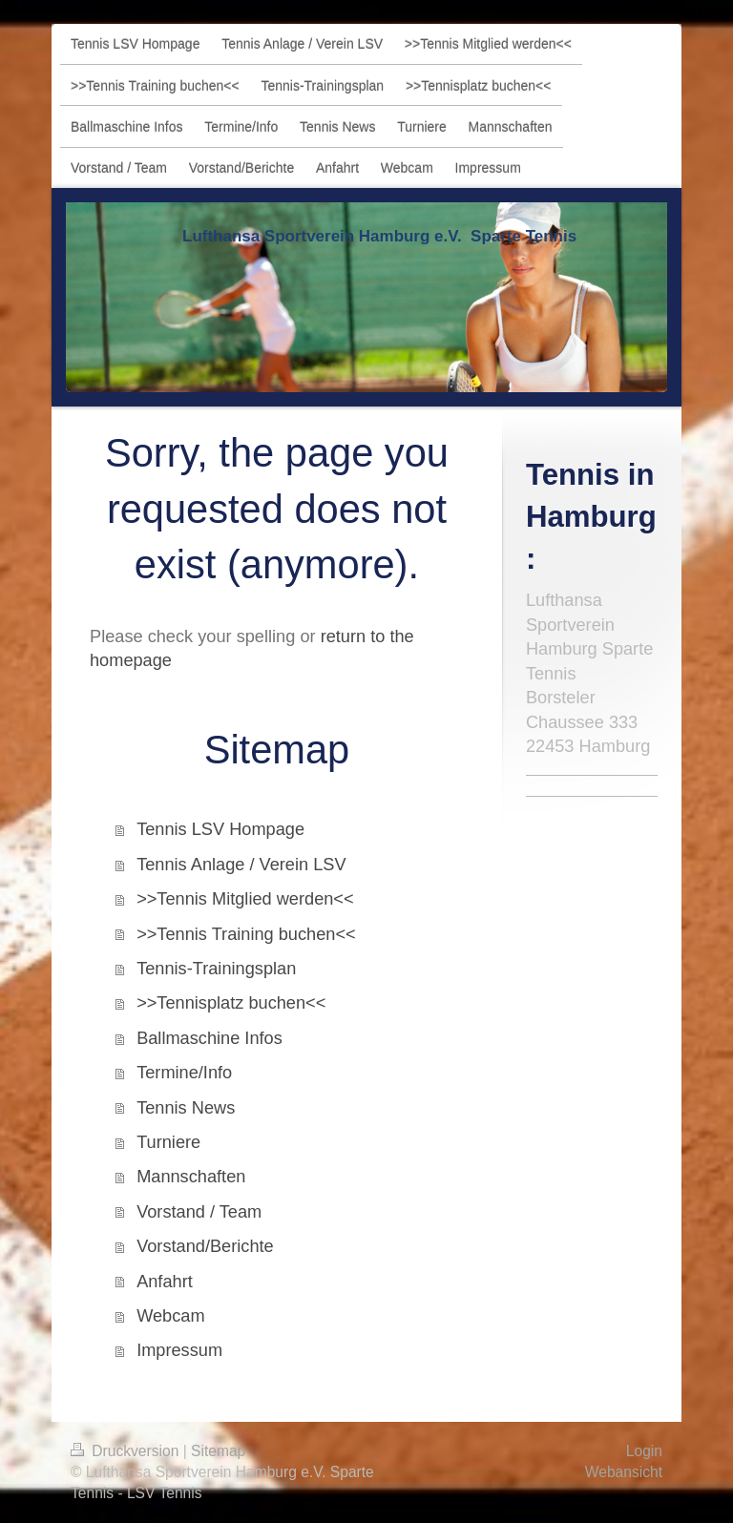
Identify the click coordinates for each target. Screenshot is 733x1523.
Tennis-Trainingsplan (216, 968)
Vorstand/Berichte (205, 1246)
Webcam (170, 1315)
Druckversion (127, 1451)
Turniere (168, 1142)
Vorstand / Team (199, 1211)
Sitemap (218, 1451)
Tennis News (185, 1107)
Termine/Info (184, 1072)
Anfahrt (164, 1281)
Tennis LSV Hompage (220, 829)
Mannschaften (190, 1176)
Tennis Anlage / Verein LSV (241, 864)
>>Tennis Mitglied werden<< (245, 898)
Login (644, 1451)
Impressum (179, 1350)
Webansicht (623, 1472)
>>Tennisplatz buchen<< (230, 1002)
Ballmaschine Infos (209, 1038)
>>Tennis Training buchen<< (246, 934)
